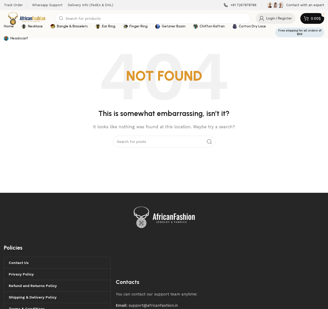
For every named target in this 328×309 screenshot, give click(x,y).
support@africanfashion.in (153, 305)
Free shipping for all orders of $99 (299, 32)
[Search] (153, 18)
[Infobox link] (240, 5)
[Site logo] (27, 18)
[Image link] (164, 216)
